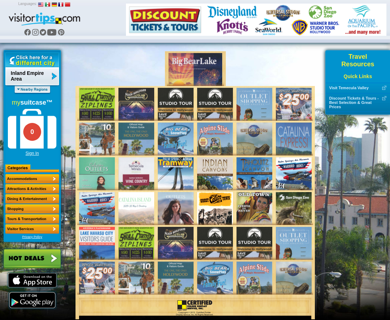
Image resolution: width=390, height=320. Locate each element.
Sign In (32, 153)
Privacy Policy (32, 237)
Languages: (27, 4)
